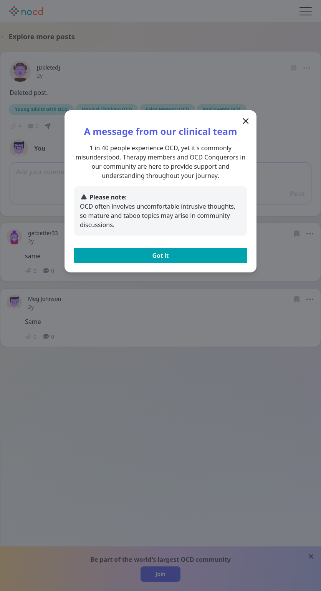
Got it (160, 255)
